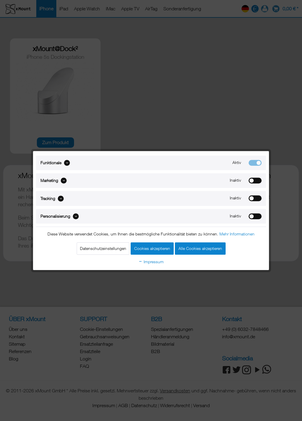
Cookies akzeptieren (152, 248)
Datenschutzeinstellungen (103, 248)
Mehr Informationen (237, 233)
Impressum (151, 261)
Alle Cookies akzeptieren (200, 248)
